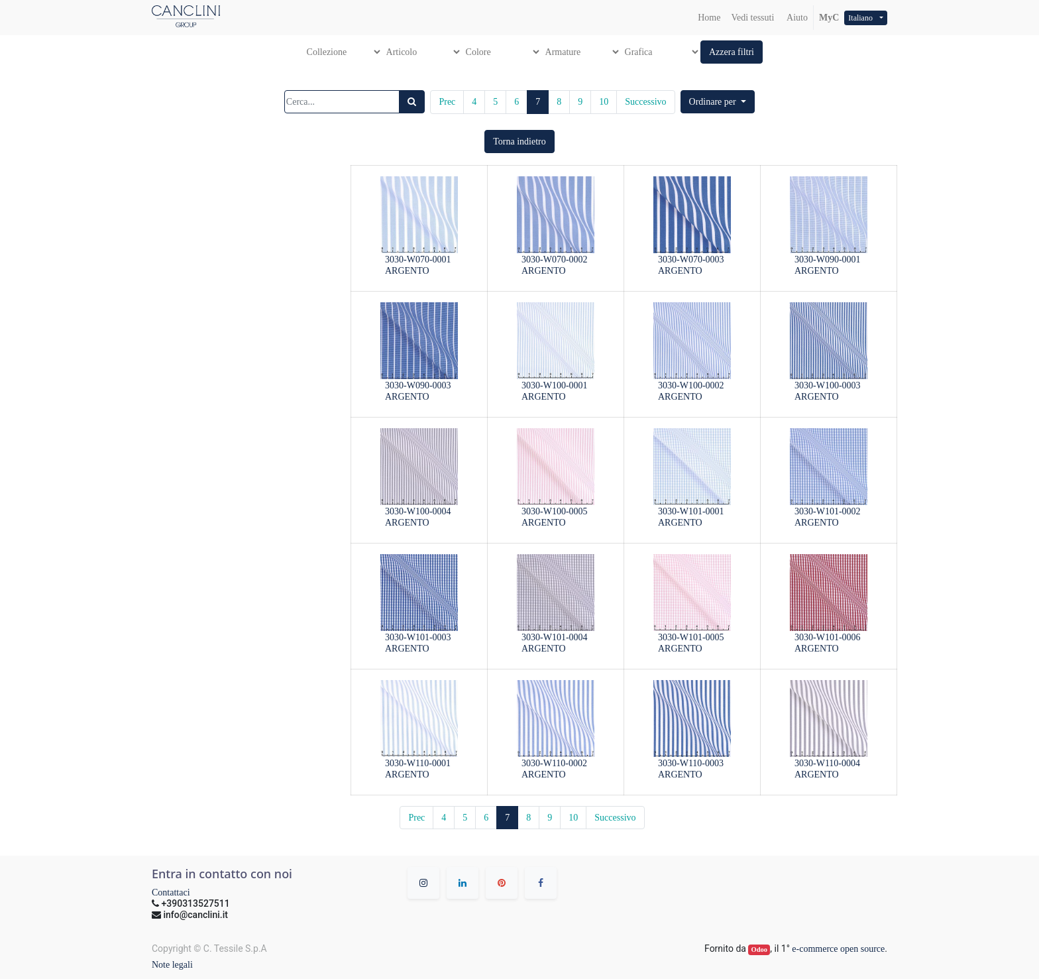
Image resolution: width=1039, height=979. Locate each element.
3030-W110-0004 (827, 763)
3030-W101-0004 (554, 637)
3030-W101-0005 (691, 637)
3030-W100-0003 (827, 385)
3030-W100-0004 (418, 511)
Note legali (172, 965)
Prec (447, 102)
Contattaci (171, 892)
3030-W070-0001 (418, 259)
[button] (731, 52)
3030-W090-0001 (827, 259)
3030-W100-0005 (554, 511)
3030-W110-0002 (554, 763)
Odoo (759, 949)
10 (603, 102)
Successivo (645, 102)
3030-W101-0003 (418, 637)
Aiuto (796, 18)
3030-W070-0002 (554, 259)
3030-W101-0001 (691, 511)
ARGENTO (407, 271)
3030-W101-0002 (827, 511)
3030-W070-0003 (691, 259)
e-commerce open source (838, 949)
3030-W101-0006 (827, 637)
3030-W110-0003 (691, 763)
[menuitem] (709, 17)
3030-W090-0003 (418, 385)
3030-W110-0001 (418, 763)
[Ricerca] (412, 101)
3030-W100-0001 (554, 385)
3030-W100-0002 (691, 385)
